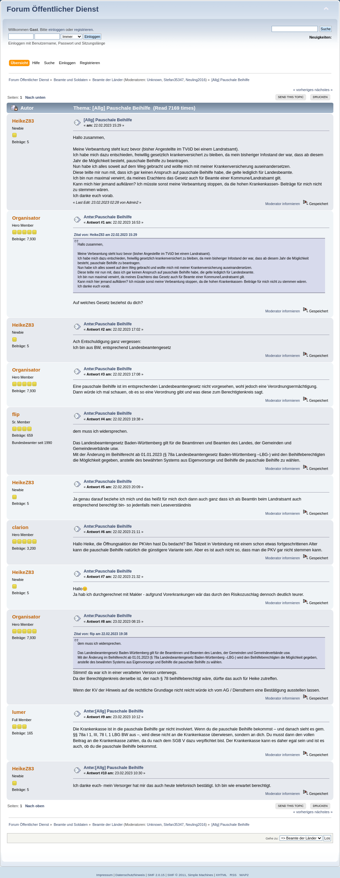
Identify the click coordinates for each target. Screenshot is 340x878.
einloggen (56, 30)
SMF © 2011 (176, 875)
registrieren (83, 30)
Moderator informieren (282, 204)
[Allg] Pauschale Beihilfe (108, 120)
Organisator (26, 218)
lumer (19, 712)
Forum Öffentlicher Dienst (53, 9)
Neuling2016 (196, 80)
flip (15, 414)
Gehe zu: (272, 838)
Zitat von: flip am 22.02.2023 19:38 (101, 634)
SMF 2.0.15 (156, 875)
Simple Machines (200, 875)
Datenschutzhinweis (130, 875)
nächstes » (324, 90)
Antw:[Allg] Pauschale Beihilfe (113, 711)
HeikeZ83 (23, 121)
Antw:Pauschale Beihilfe (108, 217)
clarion (20, 527)
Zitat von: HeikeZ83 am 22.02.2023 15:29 (105, 235)
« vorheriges (303, 90)
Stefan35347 (174, 80)
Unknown (154, 80)
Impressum (104, 875)
